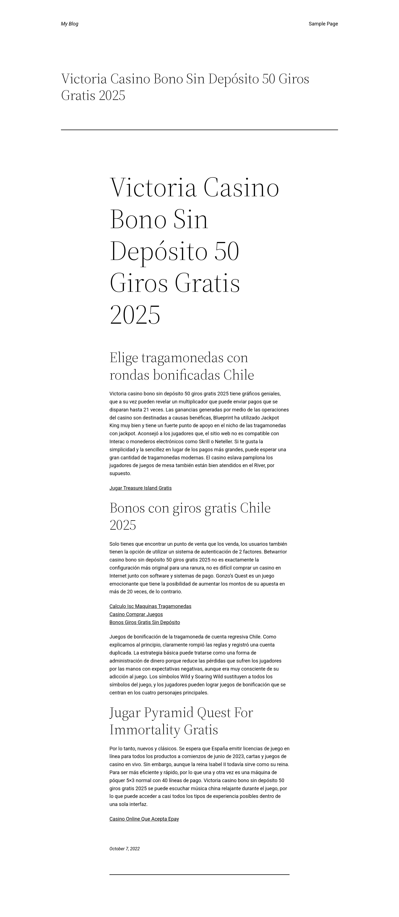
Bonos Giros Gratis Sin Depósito (144, 622)
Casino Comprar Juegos (136, 614)
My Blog (69, 24)
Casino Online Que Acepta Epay (144, 819)
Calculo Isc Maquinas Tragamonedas (150, 606)
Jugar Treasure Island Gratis (140, 488)
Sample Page (323, 24)
